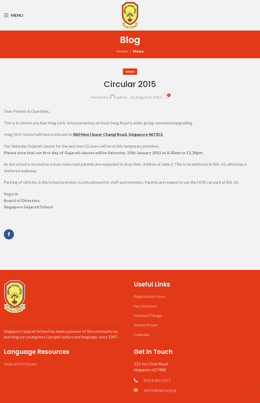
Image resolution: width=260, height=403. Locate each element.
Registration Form (149, 296)
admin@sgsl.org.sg (155, 389)
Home (122, 51)
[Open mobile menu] (13, 15)
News (138, 51)
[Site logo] (130, 14)
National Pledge (148, 315)
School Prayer (146, 324)
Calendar (142, 334)
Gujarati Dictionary (20, 363)
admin (122, 97)
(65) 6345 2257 (157, 380)
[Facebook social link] (9, 234)
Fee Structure (145, 306)
